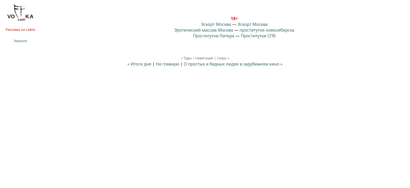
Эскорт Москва (216, 24)
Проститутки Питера (213, 36)
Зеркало (20, 40)
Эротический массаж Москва (203, 30)
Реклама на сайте (20, 29)
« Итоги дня (139, 64)
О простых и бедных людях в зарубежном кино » (233, 64)
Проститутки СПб (258, 36)
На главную (167, 64)
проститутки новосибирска (267, 30)
